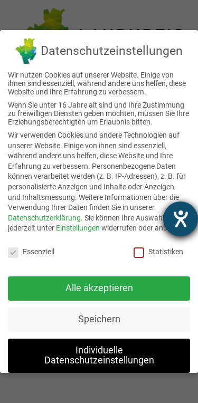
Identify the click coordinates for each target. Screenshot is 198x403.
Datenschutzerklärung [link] (44, 218)
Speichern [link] (99, 319)
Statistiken (158, 251)
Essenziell (31, 251)
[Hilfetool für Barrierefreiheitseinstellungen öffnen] (180, 219)
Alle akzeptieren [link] (99, 288)
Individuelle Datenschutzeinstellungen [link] (99, 355)
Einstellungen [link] (78, 228)
